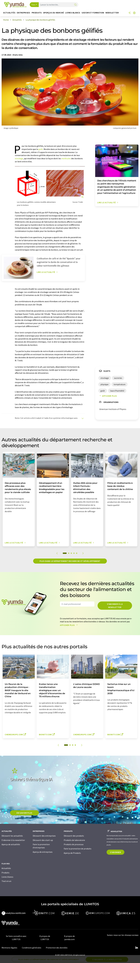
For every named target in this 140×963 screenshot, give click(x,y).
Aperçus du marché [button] (53, 12)
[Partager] (129, 13)
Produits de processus (74, 844)
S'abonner (115, 852)
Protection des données (56, 947)
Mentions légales (9, 947)
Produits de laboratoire (74, 840)
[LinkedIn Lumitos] (136, 947)
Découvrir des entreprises (44, 835)
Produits (5, 872)
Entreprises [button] (23, 12)
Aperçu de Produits (72, 853)
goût (40, 149)
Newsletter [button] (112, 12)
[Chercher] (75, 4)
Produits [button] (37, 12)
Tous (33, 4)
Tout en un (6, 881)
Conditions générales (31, 947)
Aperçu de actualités (11, 844)
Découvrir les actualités (12, 835)
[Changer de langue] (134, 13)
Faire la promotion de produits (77, 848)
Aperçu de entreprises (42, 852)
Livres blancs (7, 877)
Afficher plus (107, 396)
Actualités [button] (9, 12)
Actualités (6, 868)
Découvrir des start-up (43, 840)
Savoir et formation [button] (93, 12)
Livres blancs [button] (72, 12)
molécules (66, 158)
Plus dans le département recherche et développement (70, 561)
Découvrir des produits (74, 835)
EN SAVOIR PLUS (24, 812)
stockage (19, 158)
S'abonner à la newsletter (115, 606)
